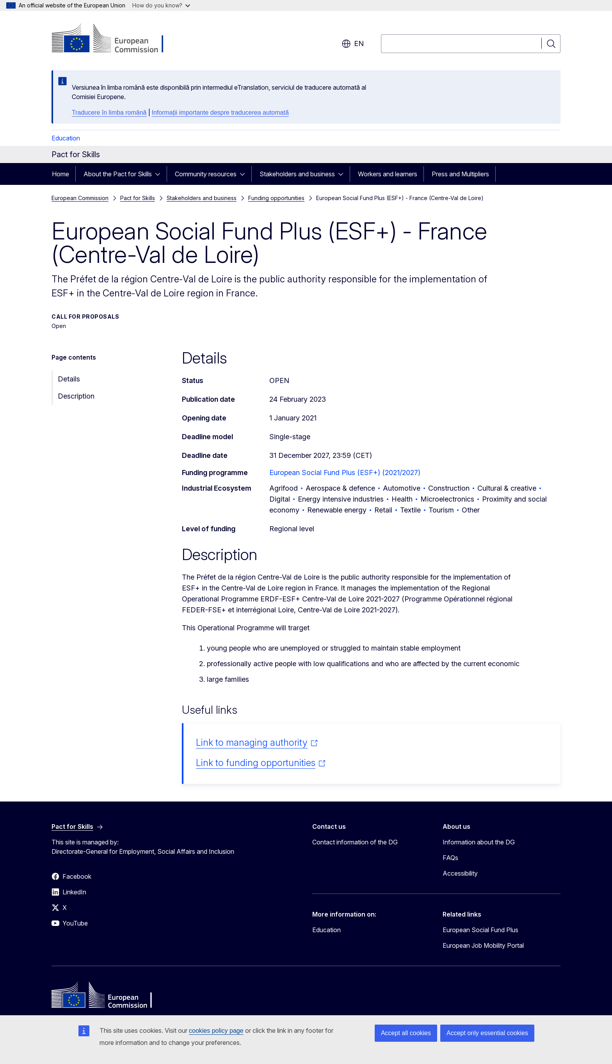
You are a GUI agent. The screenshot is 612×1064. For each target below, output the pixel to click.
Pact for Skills (137, 198)
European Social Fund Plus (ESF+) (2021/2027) (344, 472)
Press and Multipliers (460, 174)
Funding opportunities (276, 198)
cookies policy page (216, 1030)
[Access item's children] (160, 174)
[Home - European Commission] (115, 39)
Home (60, 174)
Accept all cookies (406, 1033)
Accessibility (460, 873)
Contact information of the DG (355, 842)
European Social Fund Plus (480, 930)
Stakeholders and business (297, 174)
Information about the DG (479, 842)
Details (69, 379)
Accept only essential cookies (487, 1033)
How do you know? (161, 5)
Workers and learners (387, 174)
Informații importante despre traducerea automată (220, 112)
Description (76, 396)
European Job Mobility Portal (483, 945)
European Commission (80, 198)
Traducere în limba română (109, 112)
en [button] (353, 43)
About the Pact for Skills (118, 174)
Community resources (206, 174)
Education (66, 138)
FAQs (450, 858)
